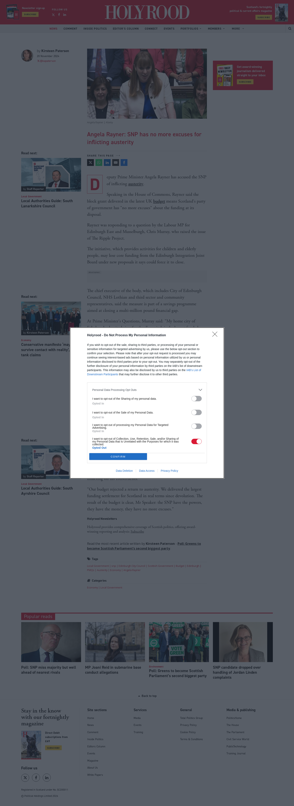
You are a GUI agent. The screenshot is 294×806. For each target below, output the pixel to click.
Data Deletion (124, 470)
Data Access (147, 470)
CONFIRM (118, 456)
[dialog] (147, 403)
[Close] (216, 335)
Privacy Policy (169, 470)
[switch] (196, 398)
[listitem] (147, 390)
